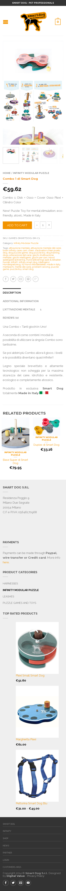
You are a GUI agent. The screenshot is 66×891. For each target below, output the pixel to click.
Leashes (8, 596)
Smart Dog (9, 824)
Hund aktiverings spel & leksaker (43, 259)
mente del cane (23, 266)
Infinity (7, 831)
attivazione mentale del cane (46, 248)
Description (12, 292)
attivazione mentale (19, 248)
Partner (7, 852)
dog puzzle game (18, 252)
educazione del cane (20, 255)
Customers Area (12, 867)
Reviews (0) (11, 317)
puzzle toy (15, 269)
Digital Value (16, 876)
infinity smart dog (28, 262)
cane (19, 250)
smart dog (28, 269)
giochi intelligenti (22, 257)
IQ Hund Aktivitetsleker (34, 264)
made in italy (53, 264)
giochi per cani (39, 257)
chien (31, 250)
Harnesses (10, 583)
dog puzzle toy (37, 252)
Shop (5, 838)
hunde (6, 262)
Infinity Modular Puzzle (31, 173)
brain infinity (9, 250)
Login (6, 860)
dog (5, 252)
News (6, 845)
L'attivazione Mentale (19, 309)
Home (7, 173)
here (6, 562)
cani (25, 250)
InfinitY (14, 262)
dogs (5, 255)
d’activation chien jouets (47, 250)
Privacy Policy (35, 876)
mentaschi (8, 266)
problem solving (41, 266)
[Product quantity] (43, 225)
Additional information (21, 301)
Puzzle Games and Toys (19, 602)
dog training (52, 252)
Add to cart (17, 225)
